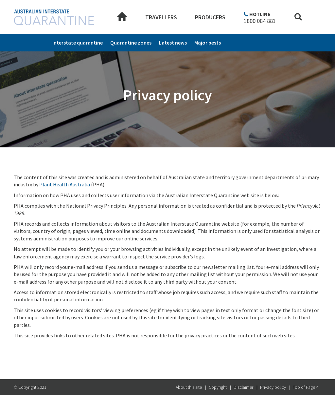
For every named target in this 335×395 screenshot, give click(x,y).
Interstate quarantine (77, 42)
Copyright (218, 387)
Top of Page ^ (305, 387)
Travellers (161, 17)
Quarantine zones (130, 42)
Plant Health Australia (64, 184)
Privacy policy (273, 387)
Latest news (173, 42)
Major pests (207, 42)
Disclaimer (243, 387)
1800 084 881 (260, 21)
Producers (210, 17)
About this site (189, 387)
